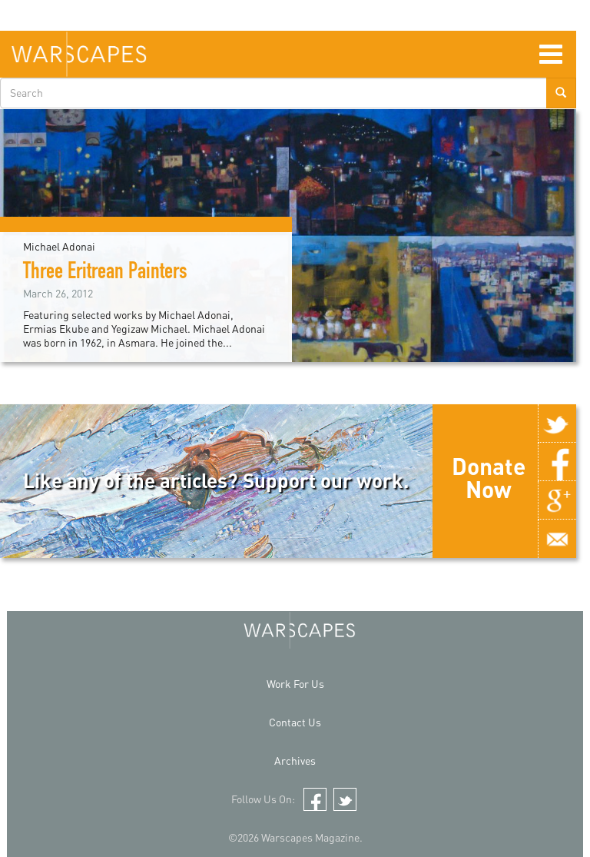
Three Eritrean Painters (105, 273)
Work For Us (295, 683)
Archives (295, 760)
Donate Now (488, 477)
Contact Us (295, 722)
